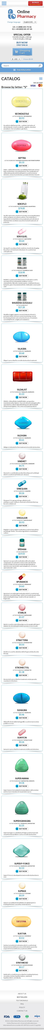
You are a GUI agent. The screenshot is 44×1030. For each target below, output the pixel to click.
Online (26, 14)
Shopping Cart (25, 51)
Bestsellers (22, 997)
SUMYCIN (22, 737)
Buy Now (23, 121)
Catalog (10, 78)
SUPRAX (22, 891)
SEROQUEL (22, 236)
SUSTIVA (22, 933)
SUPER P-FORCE (22, 863)
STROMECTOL (22, 667)
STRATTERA (22, 640)
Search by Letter (24, 70)
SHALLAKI (22, 268)
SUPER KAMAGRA (22, 821)
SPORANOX (22, 582)
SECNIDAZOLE (22, 114)
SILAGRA (22, 349)
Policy (22, 1007)
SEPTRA (22, 158)
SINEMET (22, 461)
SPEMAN (22, 549)
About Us (22, 994)
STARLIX (22, 613)
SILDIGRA (22, 435)
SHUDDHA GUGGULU (22, 303)
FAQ (22, 1004)
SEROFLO (22, 204)
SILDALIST (22, 389)
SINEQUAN (22, 489)
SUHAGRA (22, 710)
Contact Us (22, 1011)
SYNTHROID (22, 963)
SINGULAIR (22, 518)
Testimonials (22, 1000)
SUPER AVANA (22, 778)
